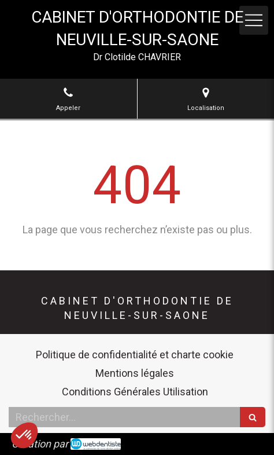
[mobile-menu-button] (253, 20)
